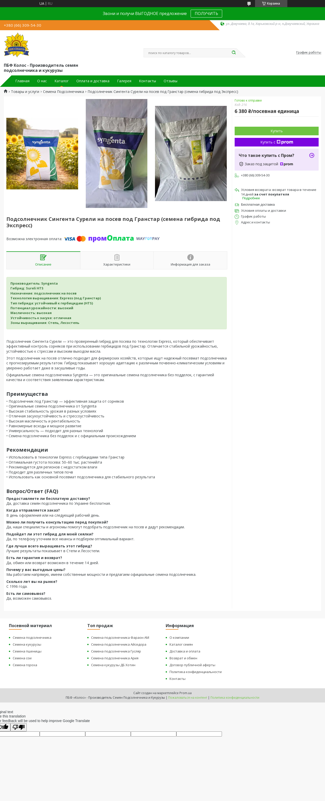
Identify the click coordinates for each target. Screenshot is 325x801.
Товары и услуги (25, 91)
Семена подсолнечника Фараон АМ (120, 637)
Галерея (124, 81)
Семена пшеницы (27, 651)
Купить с (276, 142)
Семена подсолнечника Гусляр (116, 651)
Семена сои (22, 658)
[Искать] (234, 52)
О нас (42, 81)
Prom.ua (185, 693)
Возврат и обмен (183, 658)
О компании (179, 637)
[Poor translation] (18, 727)
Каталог (61, 81)
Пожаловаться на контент (187, 697)
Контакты (147, 81)
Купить (277, 130)
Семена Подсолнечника (63, 91)
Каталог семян (181, 644)
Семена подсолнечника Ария (114, 658)
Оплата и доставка (92, 81)
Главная (22, 81)
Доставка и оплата (184, 651)
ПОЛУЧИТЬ (206, 13)
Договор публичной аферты (192, 665)
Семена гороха (25, 665)
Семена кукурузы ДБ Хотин (113, 665)
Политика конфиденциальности (195, 671)
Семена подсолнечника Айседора (118, 644)
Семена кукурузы (27, 644)
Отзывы (170, 81)
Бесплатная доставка (258, 204)
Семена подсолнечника (32, 637)
